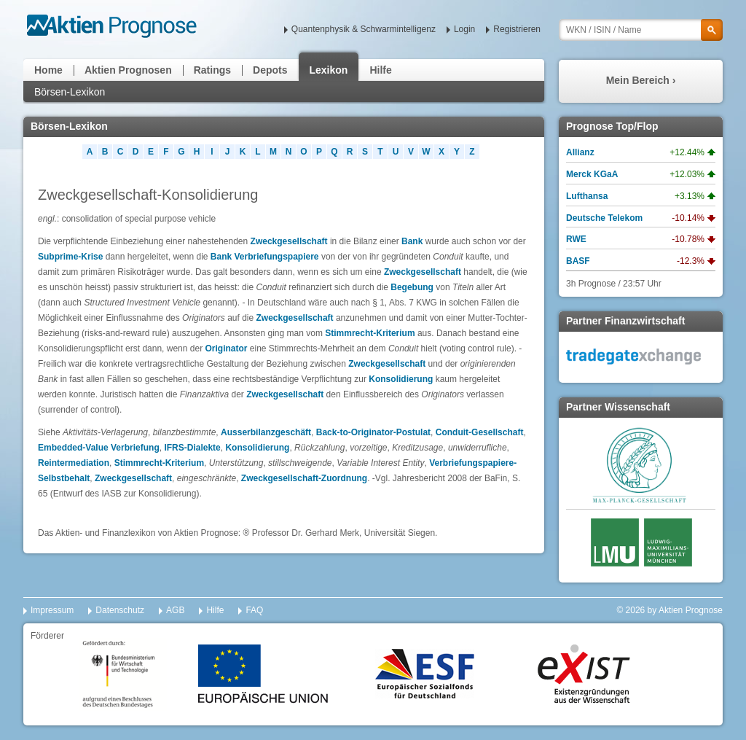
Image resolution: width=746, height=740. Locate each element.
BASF (578, 261)
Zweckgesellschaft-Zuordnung (304, 478)
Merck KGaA (592, 174)
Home (48, 70)
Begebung (411, 287)
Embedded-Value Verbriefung (99, 448)
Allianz (580, 152)
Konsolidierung (401, 379)
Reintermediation (73, 463)
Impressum (52, 610)
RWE (576, 239)
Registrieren (517, 29)
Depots (270, 70)
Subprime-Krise (70, 257)
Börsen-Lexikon (69, 92)
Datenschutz (119, 610)
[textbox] (641, 30)
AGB (175, 610)
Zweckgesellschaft (289, 241)
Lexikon (329, 70)
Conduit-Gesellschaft (480, 432)
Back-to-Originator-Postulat (373, 432)
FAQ (254, 610)
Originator (226, 348)
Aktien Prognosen (128, 70)
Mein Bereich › (641, 80)
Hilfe (380, 70)
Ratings (212, 70)
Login (464, 29)
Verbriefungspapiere (277, 257)
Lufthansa (587, 196)
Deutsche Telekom (604, 218)
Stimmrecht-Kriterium (370, 333)
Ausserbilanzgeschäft (266, 432)
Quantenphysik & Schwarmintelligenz (363, 29)
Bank (413, 241)
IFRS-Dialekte (192, 448)
